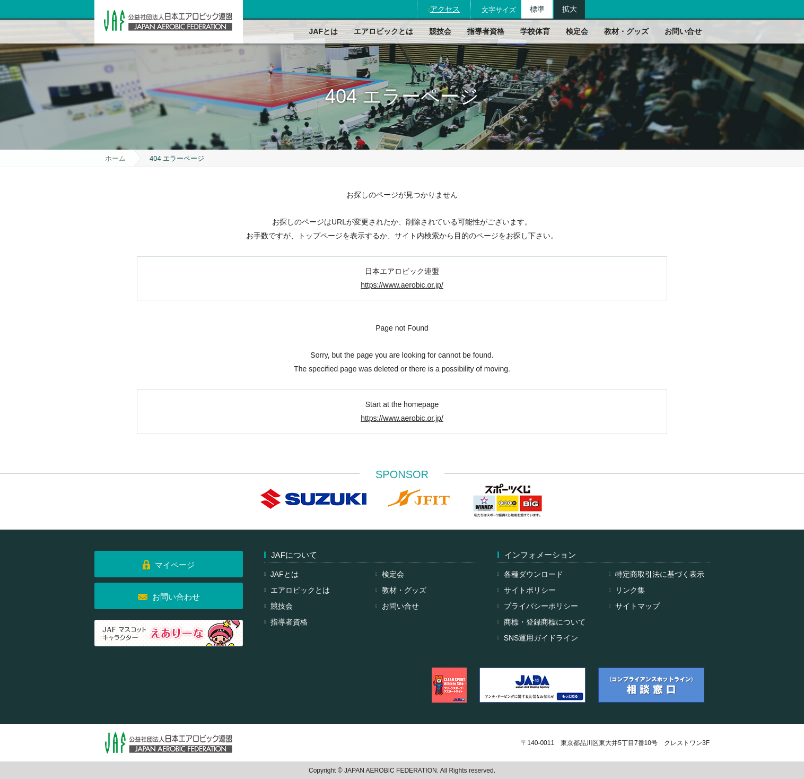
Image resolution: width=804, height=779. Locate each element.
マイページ (175, 564)
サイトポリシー (530, 590)
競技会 (440, 31)
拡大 (569, 9)
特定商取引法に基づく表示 (659, 574)
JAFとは (323, 31)
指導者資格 (485, 31)
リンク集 (630, 590)
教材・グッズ (626, 31)
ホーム (115, 158)
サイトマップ (637, 606)
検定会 (577, 31)
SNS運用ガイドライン (541, 638)
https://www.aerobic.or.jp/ (402, 285)
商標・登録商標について (544, 622)
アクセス (445, 9)
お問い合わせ (176, 596)
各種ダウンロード (533, 574)
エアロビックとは (383, 31)
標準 (537, 9)
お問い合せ (683, 31)
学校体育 (535, 31)
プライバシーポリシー (541, 606)
